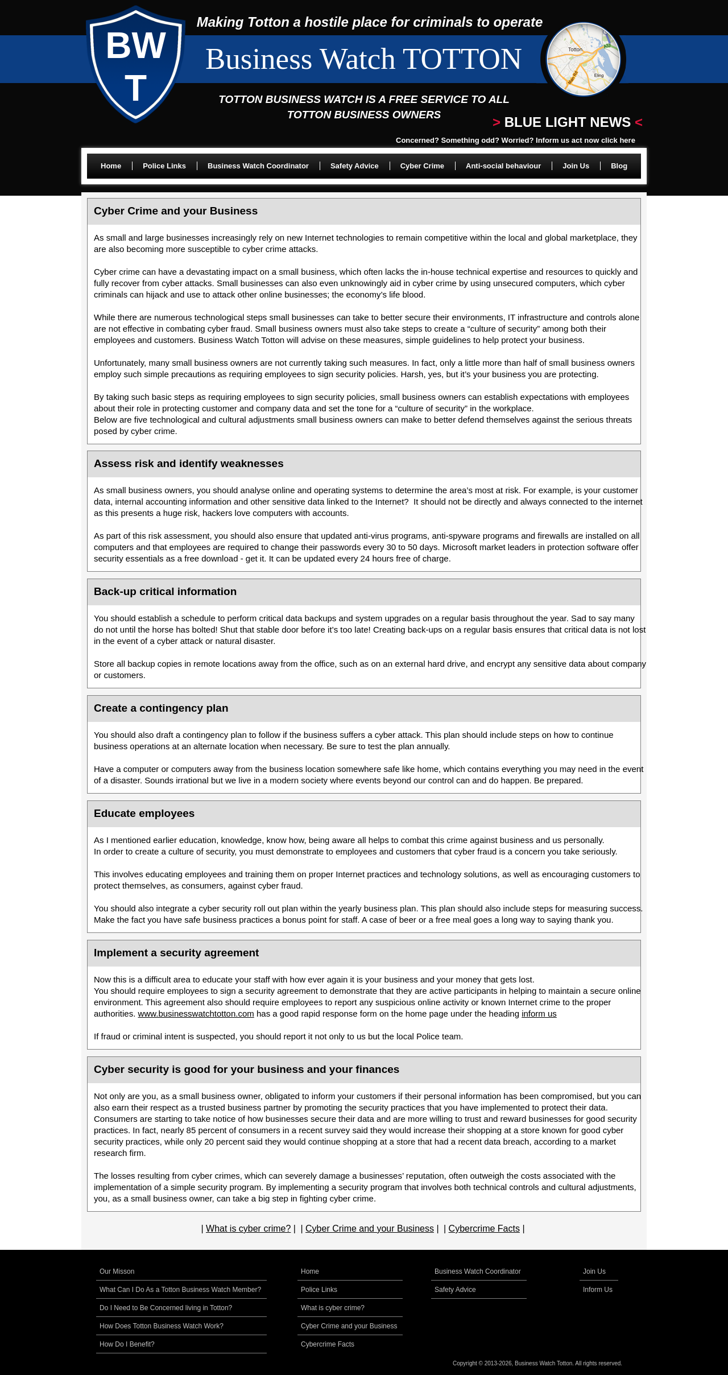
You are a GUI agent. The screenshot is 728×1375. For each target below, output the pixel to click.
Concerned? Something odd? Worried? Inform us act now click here (515, 140)
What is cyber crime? (248, 1228)
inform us (539, 1013)
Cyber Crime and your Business (369, 1228)
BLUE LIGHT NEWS (567, 122)
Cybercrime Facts (484, 1228)
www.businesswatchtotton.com (196, 1013)
